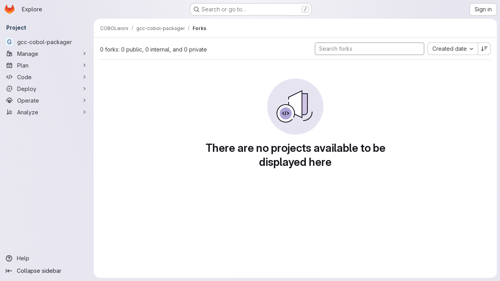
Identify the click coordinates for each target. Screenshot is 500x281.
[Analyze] (47, 112)
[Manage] (47, 53)
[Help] (47, 258)
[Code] (47, 76)
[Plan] (47, 65)
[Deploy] (47, 88)
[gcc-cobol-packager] (47, 41)
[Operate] (47, 100)
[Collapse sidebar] (47, 270)
